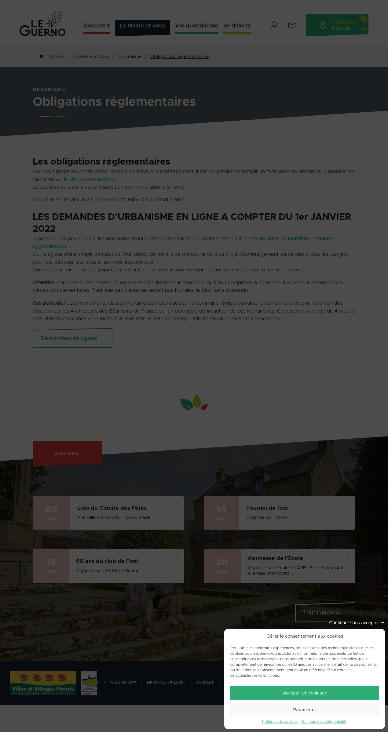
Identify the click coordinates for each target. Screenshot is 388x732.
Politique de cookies (280, 721)
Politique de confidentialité (324, 721)
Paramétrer (304, 709)
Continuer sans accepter (354, 622)
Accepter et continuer (304, 692)
